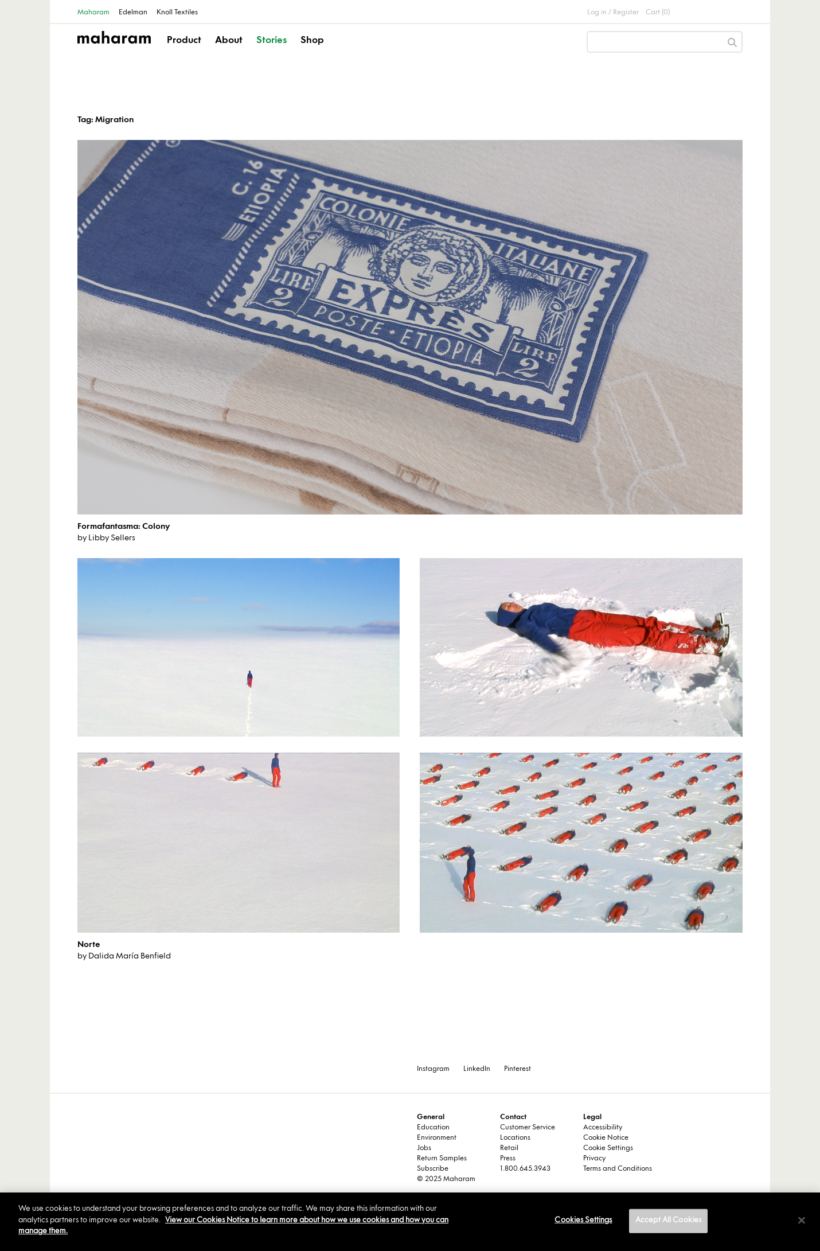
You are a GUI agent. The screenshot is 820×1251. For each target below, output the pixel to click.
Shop (312, 41)
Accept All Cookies (668, 1221)
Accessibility (602, 1128)
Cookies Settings (583, 1221)
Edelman (133, 13)
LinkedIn (476, 1069)
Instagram (433, 1069)
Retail (509, 1148)
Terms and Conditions (617, 1169)
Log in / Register (613, 13)
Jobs (424, 1148)
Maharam (93, 13)
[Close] (801, 1220)
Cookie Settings (608, 1148)
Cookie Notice (605, 1138)
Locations (515, 1138)
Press (508, 1159)
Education (433, 1128)
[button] (185, 50)
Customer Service (527, 1128)
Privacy (594, 1159)
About (229, 41)
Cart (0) (658, 13)
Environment (436, 1138)
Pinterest (517, 1069)
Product (184, 41)
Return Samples (442, 1159)
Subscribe (432, 1169)
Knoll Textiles (177, 13)
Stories (271, 41)
